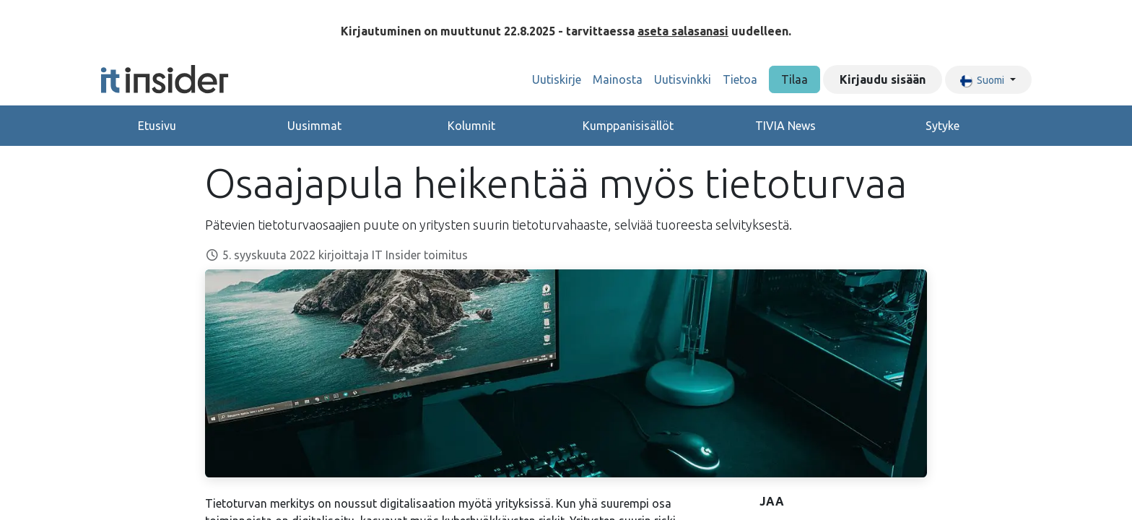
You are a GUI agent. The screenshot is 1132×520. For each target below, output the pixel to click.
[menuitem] (556, 79)
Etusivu (157, 125)
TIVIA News (785, 125)
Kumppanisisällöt (628, 125)
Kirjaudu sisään (883, 79)
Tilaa (794, 79)
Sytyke (942, 125)
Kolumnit (471, 125)
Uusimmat (314, 125)
